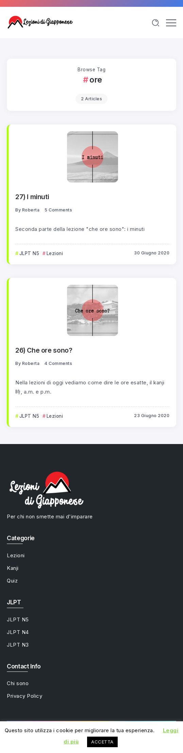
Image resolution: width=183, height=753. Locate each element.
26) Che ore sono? (43, 350)
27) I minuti (32, 197)
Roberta (31, 209)
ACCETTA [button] (102, 741)
